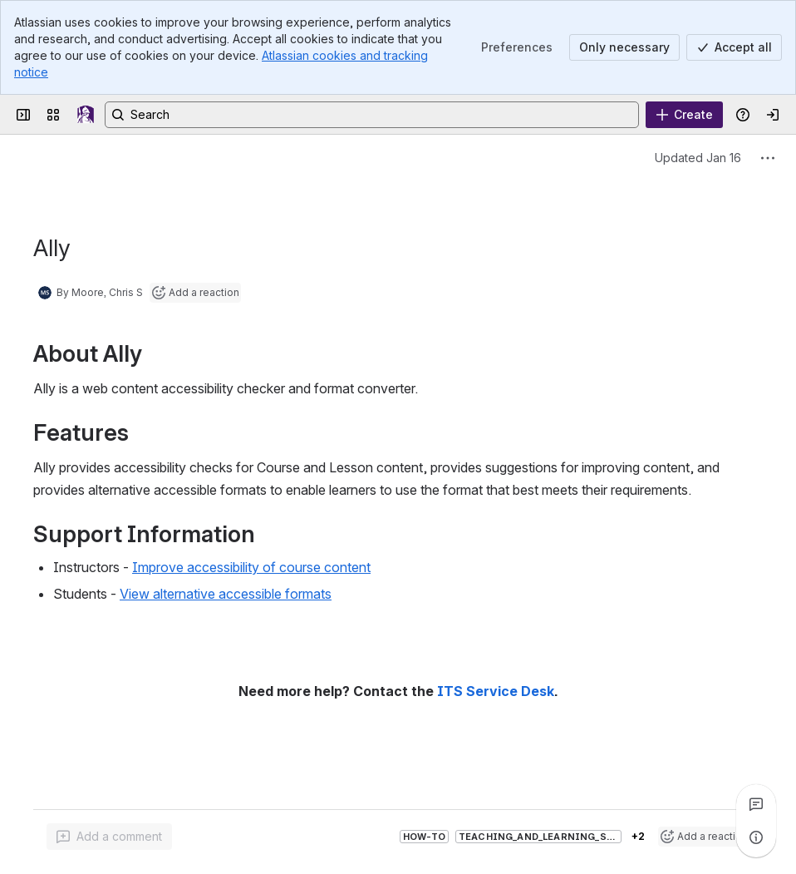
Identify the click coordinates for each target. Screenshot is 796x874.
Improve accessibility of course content (251, 567)
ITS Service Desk (495, 692)
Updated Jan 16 (698, 158)
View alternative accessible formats (226, 593)
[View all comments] (756, 804)
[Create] (684, 114)
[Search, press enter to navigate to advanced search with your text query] (372, 114)
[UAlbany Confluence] (85, 114)
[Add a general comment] (109, 836)
